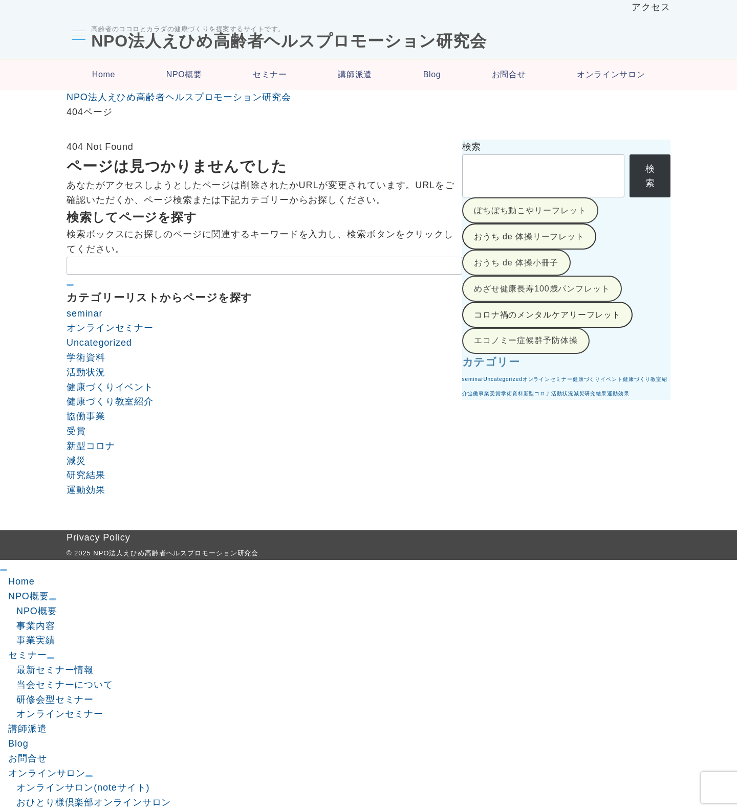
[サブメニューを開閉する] (52, 599)
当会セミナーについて (64, 685)
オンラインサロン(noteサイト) (82, 787)
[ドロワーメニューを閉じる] (3, 570)
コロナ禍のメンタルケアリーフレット (547, 315)
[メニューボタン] (78, 36)
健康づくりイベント (110, 387)
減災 (76, 461)
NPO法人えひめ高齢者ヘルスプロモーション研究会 (288, 41)
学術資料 (86, 357)
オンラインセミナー (110, 328)
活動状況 (86, 372)
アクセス (651, 7)
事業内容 (35, 626)
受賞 (76, 431)
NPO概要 (36, 611)
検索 (472, 147)
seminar (84, 313)
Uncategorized (99, 343)
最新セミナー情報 (55, 670)
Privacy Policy (99, 537)
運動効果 (86, 490)
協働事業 (86, 416)
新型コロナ (91, 446)
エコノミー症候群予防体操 (526, 341)
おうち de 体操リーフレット (529, 237)
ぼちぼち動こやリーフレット (530, 211)
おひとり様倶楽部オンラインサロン (93, 802)
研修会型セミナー (55, 699)
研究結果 (86, 475)
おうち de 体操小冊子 (516, 263)
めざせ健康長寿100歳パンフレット (542, 289)
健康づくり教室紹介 (110, 401)
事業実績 (35, 640)
